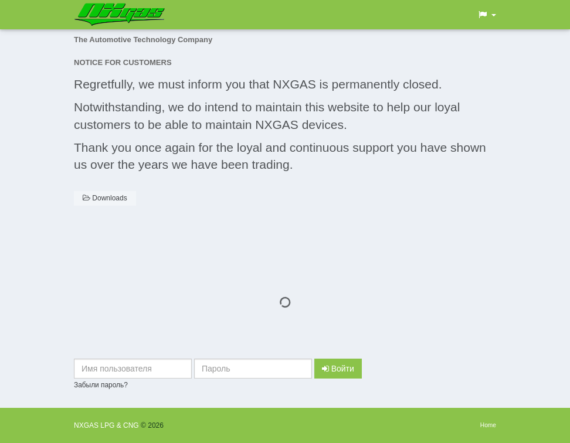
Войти (338, 368)
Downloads (105, 198)
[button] (487, 14)
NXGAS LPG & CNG (107, 425)
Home (488, 425)
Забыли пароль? (101, 385)
